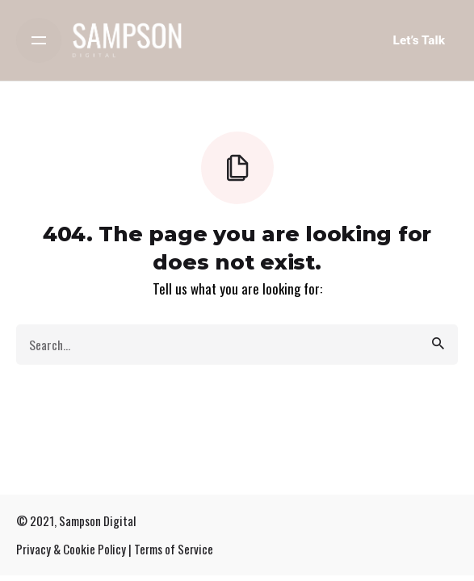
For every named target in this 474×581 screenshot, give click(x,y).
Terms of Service (173, 549)
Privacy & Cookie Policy (71, 549)
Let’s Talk (419, 40)
